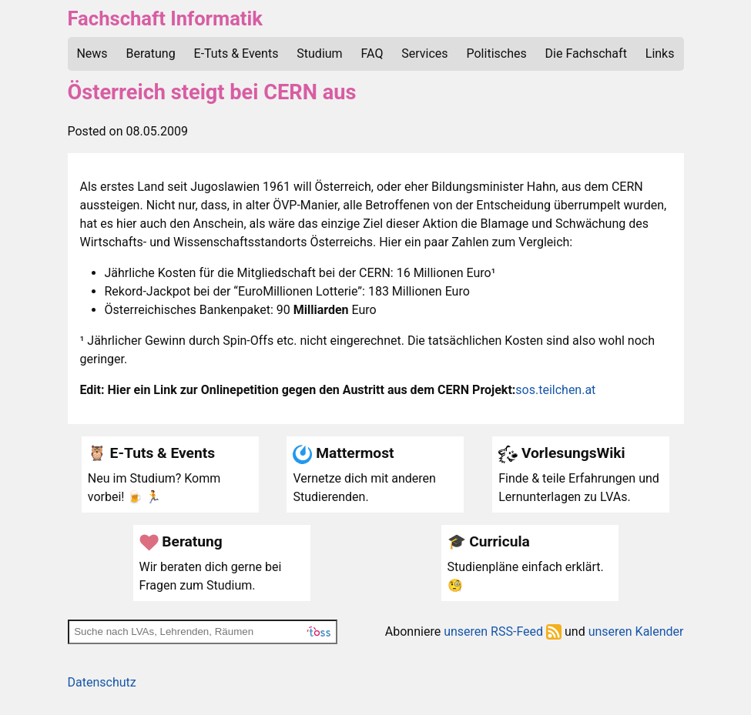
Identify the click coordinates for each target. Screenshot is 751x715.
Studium (319, 53)
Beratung (151, 53)
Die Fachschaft (586, 53)
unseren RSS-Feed (503, 631)
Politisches (497, 53)
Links (660, 53)
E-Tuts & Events (236, 53)
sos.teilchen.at (555, 390)
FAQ (372, 53)
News (91, 53)
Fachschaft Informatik (165, 18)
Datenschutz (102, 682)
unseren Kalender (636, 631)
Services (424, 53)
